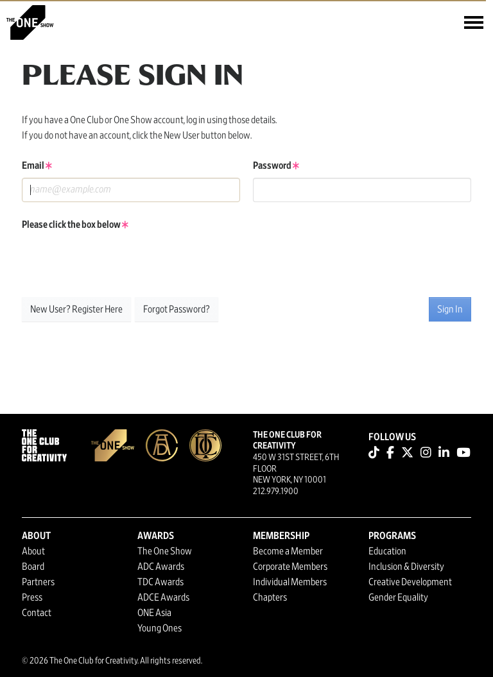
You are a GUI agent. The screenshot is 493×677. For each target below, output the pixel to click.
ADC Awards (160, 566)
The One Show (164, 551)
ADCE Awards (163, 597)
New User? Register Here (76, 309)
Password (276, 165)
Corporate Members (290, 566)
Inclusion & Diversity (406, 566)
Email (37, 165)
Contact (36, 613)
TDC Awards (160, 582)
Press (32, 597)
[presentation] (119, 262)
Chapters (270, 597)
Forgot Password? (176, 309)
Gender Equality (398, 597)
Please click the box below (75, 224)
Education (387, 551)
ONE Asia (154, 613)
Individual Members (290, 582)
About (33, 551)
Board (33, 566)
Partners (38, 582)
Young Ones (159, 628)
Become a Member (288, 551)
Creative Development (410, 582)
